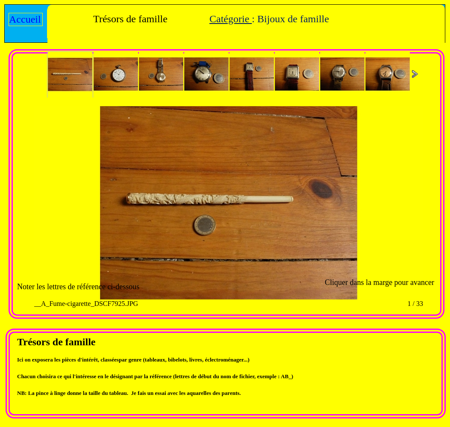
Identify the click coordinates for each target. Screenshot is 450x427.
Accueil (25, 19)
